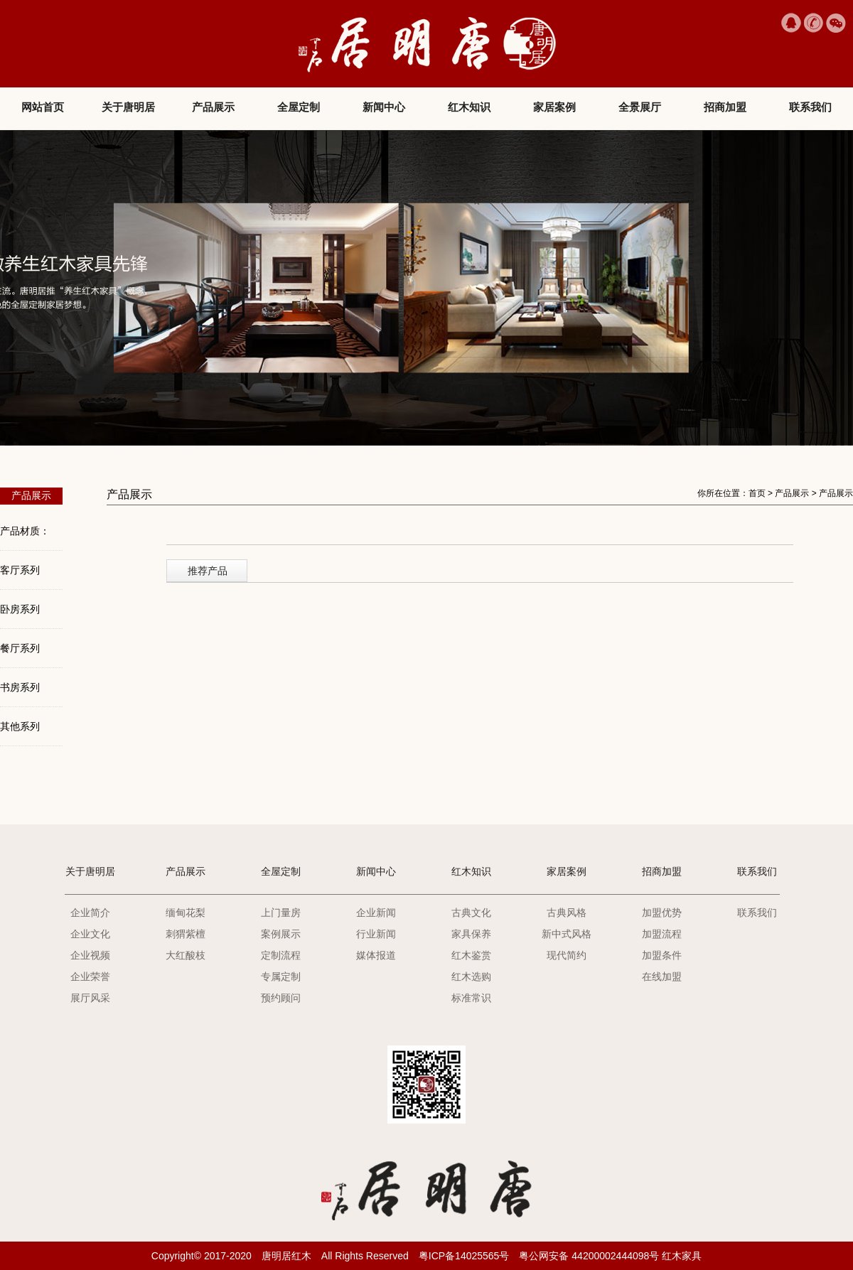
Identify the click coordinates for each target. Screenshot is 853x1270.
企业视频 (90, 955)
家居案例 (554, 107)
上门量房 (281, 912)
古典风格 (566, 912)
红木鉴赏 (471, 955)
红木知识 (469, 107)
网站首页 (42, 107)
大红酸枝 (185, 955)
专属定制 (281, 976)
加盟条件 (662, 955)
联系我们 (810, 107)
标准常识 (471, 997)
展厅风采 (90, 997)
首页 (757, 493)
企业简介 (90, 912)
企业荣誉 (90, 976)
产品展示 (213, 107)
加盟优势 (662, 912)
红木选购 (471, 976)
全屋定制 (298, 107)
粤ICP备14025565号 (464, 1255)
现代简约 (566, 955)
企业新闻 (376, 912)
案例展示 (281, 934)
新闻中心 (384, 107)
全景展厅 (639, 107)
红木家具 (682, 1255)
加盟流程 (662, 934)
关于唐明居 (128, 107)
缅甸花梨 (185, 912)
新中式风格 (566, 934)
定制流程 (281, 955)
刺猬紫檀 (185, 934)
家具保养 (471, 934)
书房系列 (20, 687)
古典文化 (471, 912)
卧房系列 (20, 609)
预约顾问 (281, 997)
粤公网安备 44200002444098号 (589, 1255)
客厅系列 (20, 570)
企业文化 (90, 934)
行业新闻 (376, 934)
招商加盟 (725, 107)
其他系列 (20, 726)
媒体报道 (376, 955)
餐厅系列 (20, 648)
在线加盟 (662, 976)
